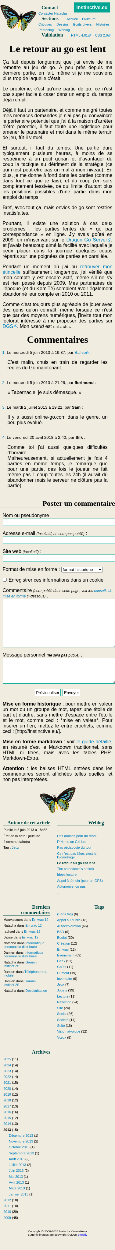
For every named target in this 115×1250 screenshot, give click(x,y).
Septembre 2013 (21, 1167)
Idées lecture (67, 888)
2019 (7, 1108)
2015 (7, 1131)
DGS (7, 326)
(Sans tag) (65, 928)
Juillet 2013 (17, 1178)
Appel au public (69, 933)
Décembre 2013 (21, 1149)
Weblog (64, 30)
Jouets (62, 1004)
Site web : (57, 555)
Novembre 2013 (21, 1155)
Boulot (62, 951)
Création (63, 957)
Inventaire (64, 992)
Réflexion (64, 1016)
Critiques (45, 24)
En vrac (63, 963)
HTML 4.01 (79, 35)
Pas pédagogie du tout (74, 861)
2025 (7, 1073)
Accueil (71, 19)
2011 (7, 1219)
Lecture (62, 1010)
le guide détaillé (94, 755)
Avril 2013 (16, 1196)
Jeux (15, 861)
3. (3, 407)
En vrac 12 (40, 933)
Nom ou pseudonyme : (57, 519)
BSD (60, 945)
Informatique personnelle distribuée (23, 958)
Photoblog (46, 30)
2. (3, 382)
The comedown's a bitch (75, 882)
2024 (7, 1079)
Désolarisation (36, 1004)
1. (3, 352)
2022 (7, 1090)
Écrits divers (82, 24)
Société (62, 1033)
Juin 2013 (16, 1184)
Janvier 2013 (18, 1208)
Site (60, 1021)
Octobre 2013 (19, 1161)
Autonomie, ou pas (71, 900)
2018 (7, 1114)
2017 (7, 1120)
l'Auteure (88, 19)
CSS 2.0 (101, 35)
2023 (7, 1084)
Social (61, 1028)
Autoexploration (69, 940)
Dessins (62, 24)
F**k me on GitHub (71, 855)
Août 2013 (16, 1172)
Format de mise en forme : (52, 569)
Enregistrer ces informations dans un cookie (53, 580)
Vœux (61, 1051)
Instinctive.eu (91, 7)
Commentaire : (57, 622)
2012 (7, 1214)
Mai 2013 (16, 1190)
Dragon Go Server (86, 239)
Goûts (61, 981)
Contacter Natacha (52, 13)
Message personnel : (57, 679)
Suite (61, 1039)
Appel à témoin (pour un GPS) (80, 894)
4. (3, 437)
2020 (7, 1102)
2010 (7, 1225)
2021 (7, 1096)
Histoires (103, 24)
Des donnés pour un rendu (77, 849)
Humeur (63, 986)
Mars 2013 (17, 1202)
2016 (7, 1126)
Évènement (65, 969)
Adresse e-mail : (57, 537)
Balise (80, 352)
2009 (7, 1231)
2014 (7, 1137)
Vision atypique (68, 1045)
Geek (61, 975)
